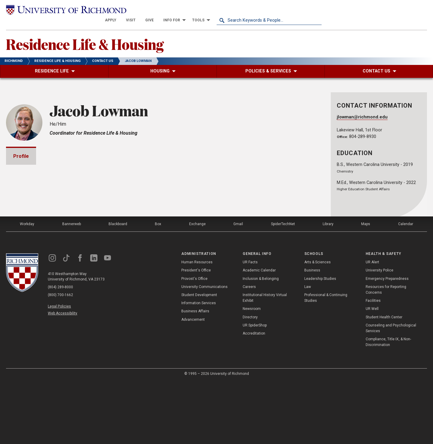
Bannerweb (71, 287)
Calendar (405, 287)
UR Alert (372, 325)
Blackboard (118, 287)
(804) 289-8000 (60, 350)
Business (312, 333)
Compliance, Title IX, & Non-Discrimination (388, 405)
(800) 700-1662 (60, 358)
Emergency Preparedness (387, 341)
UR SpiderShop (255, 388)
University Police (379, 333)
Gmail (238, 287)
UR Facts (250, 325)
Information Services (198, 366)
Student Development (199, 358)
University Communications (204, 350)
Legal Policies (59, 369)
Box (158, 287)
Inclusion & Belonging (261, 341)
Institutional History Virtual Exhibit (265, 361)
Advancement (193, 382)
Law (307, 350)
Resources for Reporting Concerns (386, 352)
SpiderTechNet (283, 287)
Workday (27, 287)
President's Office (196, 333)
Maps (365, 287)
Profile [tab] (21, 146)
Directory (250, 380)
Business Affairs (195, 374)
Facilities (373, 363)
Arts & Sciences (317, 325)
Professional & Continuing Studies (325, 361)
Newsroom (252, 371)
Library (328, 287)
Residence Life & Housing (85, 33)
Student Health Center (384, 380)
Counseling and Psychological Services (391, 391)
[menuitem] (215, 9)
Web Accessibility (62, 376)
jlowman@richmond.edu (362, 106)
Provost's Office (194, 341)
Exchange (197, 287)
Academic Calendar (259, 333)
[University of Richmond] (58, 9)
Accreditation (254, 396)
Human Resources (197, 325)
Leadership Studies (320, 341)
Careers (249, 350)
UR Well (372, 371)
